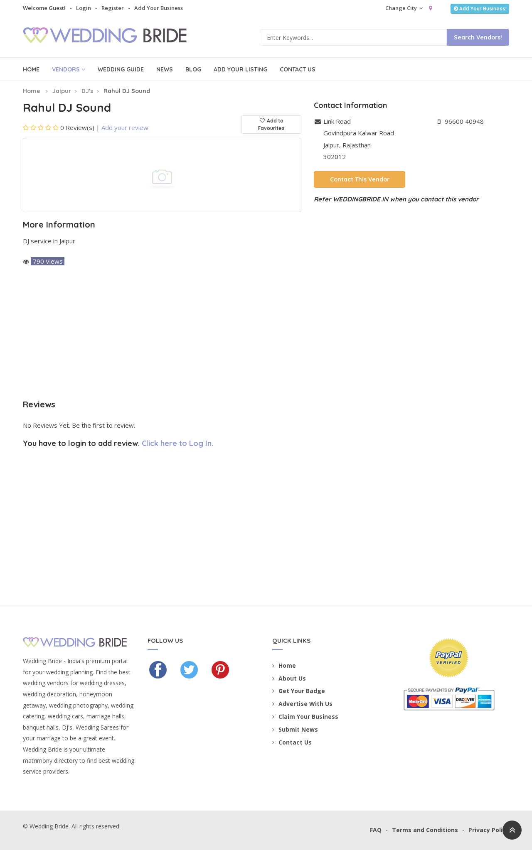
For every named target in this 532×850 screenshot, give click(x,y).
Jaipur (61, 91)
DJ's (87, 91)
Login (83, 8)
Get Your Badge (298, 691)
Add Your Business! (480, 8)
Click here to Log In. (177, 443)
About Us (289, 678)
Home (31, 69)
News (164, 69)
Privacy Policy (488, 830)
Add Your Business (158, 8)
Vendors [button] (68, 69)
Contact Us (297, 69)
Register (112, 8)
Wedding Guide (121, 69)
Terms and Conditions (425, 830)
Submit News (295, 729)
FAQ (376, 830)
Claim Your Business (305, 716)
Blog (193, 69)
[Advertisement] (162, 333)
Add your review (124, 127)
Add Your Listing (240, 69)
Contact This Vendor (359, 179)
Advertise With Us (302, 704)
